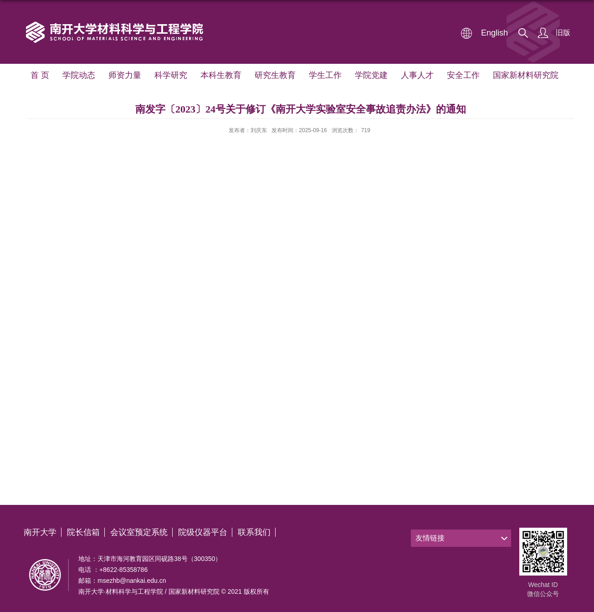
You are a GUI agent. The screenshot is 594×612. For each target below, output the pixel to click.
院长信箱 (83, 532)
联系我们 (254, 532)
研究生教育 (274, 75)
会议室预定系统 (139, 532)
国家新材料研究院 (525, 75)
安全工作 (462, 75)
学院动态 (78, 75)
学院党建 (370, 75)
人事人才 (416, 75)
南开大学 (40, 532)
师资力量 (124, 75)
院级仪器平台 (202, 532)
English (494, 32)
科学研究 (170, 75)
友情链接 (430, 538)
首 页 (39, 75)
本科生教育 (220, 75)
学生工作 (324, 75)
